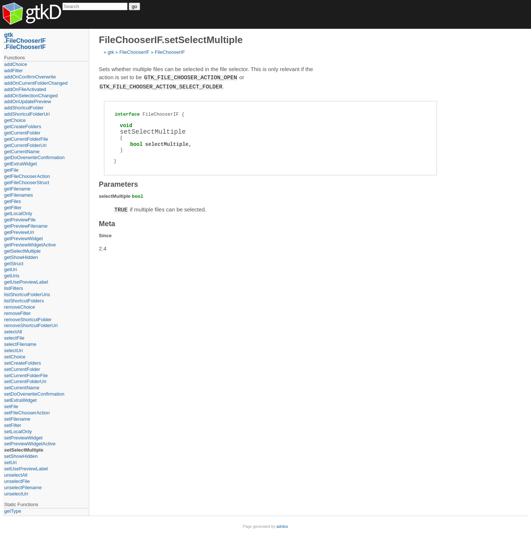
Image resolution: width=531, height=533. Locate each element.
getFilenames (18, 195)
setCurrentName (21, 387)
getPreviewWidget (23, 238)
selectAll (13, 331)
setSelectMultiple (23, 450)
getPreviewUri (19, 232)
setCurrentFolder (22, 369)
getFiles (12, 201)
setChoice (14, 357)
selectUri (13, 350)
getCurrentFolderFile (26, 139)
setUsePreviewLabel (26, 468)
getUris (11, 275)
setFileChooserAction (27, 412)
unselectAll (15, 475)
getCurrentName (21, 151)
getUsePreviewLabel (26, 282)
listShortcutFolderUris (27, 294)
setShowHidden (21, 456)
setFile (11, 406)
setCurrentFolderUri (25, 381)
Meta (107, 222)
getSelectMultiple (22, 251)
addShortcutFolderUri (27, 114)
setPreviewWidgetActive (29, 443)
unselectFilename (23, 487)
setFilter (12, 425)
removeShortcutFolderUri (31, 325)
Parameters (118, 183)
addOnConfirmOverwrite (30, 77)
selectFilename (20, 344)
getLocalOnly (18, 213)
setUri (10, 462)
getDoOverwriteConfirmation (34, 157)
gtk (111, 52)
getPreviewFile (19, 219)
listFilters (13, 288)
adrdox (282, 527)
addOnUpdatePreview (27, 101)
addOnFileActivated (25, 89)
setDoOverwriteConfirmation (34, 394)
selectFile (14, 338)
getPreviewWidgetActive (30, 245)
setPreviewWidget (23, 438)
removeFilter (17, 313)
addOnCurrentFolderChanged (35, 83)
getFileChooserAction (27, 176)
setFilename (17, 419)
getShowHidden (21, 257)
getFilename (17, 189)
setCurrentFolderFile (26, 375)
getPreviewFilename (26, 226)
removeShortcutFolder (28, 319)
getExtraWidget (20, 163)
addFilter (13, 70)
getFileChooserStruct (26, 182)
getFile (11, 170)
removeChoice (19, 307)
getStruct (13, 263)
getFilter (12, 207)
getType (12, 511)
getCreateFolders (22, 126)
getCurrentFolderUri (25, 145)
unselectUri (16, 494)
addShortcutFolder (24, 108)
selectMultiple (167, 143)
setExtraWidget (20, 400)
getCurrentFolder (22, 133)
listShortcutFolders (24, 301)
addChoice (15, 64)
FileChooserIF (134, 52)
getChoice (15, 120)
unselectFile (17, 481)
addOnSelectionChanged (31, 95)
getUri (10, 269)
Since (105, 234)
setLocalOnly (18, 431)
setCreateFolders (22, 363)
